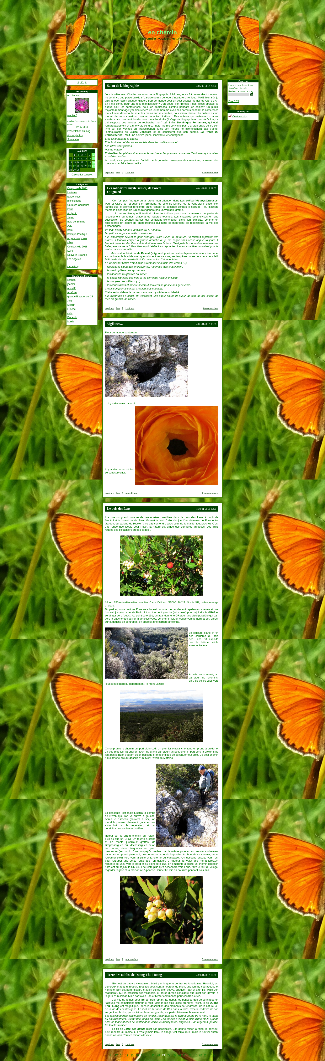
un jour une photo (77, 238)
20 (158, 1055)
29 (205, 1055)
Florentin (72, 317)
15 (131, 1055)
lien (118, 172)
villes (70, 242)
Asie (69, 225)
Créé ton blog (237, 116)
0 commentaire (210, 308)
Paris (70, 209)
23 (174, 1055)
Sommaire (73, 139)
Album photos (74, 135)
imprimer (109, 172)
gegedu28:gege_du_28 (80, 296)
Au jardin (72, 213)
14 (126, 1055)
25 (184, 1055)
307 (213, 1055)
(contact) (72, 115)
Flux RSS (233, 101)
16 (137, 1055)
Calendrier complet (81, 174)
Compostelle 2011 (77, 188)
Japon (70, 217)
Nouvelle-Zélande (77, 254)
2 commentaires (210, 493)
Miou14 (71, 304)
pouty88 (71, 288)
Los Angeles (74, 259)
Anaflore (72, 292)
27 (195, 1055)
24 (179, 1055)
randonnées (73, 196)
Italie (70, 230)
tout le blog (73, 266)
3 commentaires (210, 959)
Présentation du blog (78, 131)
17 (142, 1055)
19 (153, 1055)
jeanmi (71, 284)
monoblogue (74, 200)
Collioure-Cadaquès (78, 205)
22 (74, 166)
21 (82, 82)
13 (121, 1055)
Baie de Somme (76, 221)
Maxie (70, 321)
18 (147, 1055)
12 (89, 158)
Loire (70, 250)
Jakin (70, 300)
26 (89, 166)
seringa (71, 279)
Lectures (72, 192)
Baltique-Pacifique (77, 234)
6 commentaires (210, 172)
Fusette (71, 309)
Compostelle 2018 (77, 246)
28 (200, 1055)
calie (70, 313)
